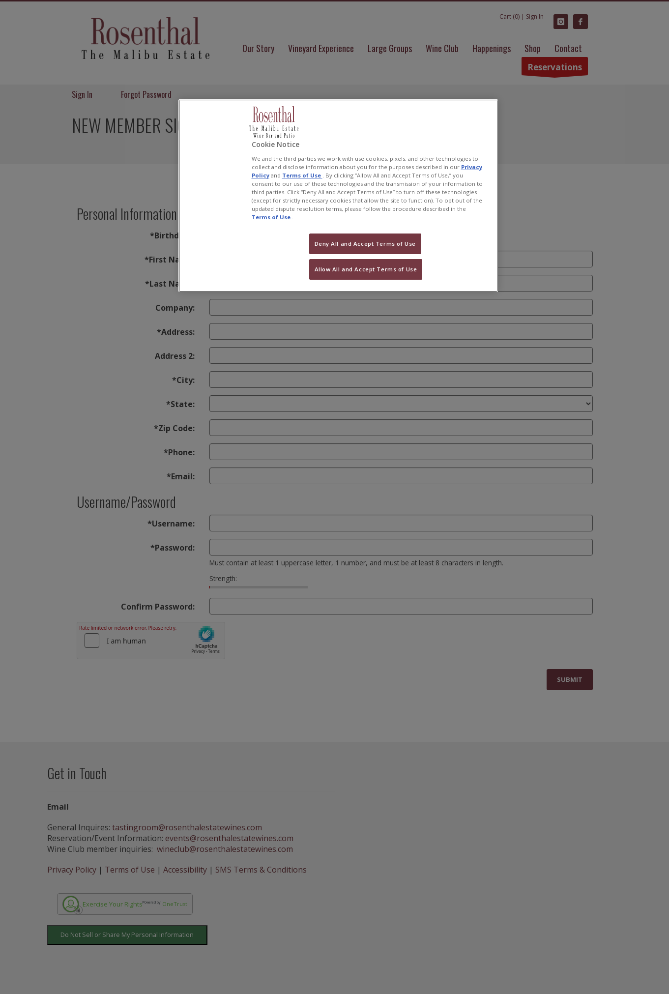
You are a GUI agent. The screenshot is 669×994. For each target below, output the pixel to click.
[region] (338, 195)
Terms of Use (302, 175)
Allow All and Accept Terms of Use (366, 269)
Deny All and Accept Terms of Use (365, 243)
